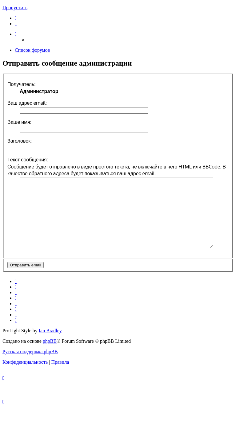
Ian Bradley (50, 344)
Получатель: (21, 84)
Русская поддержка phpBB (30, 365)
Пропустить (14, 7)
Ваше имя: (19, 122)
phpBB (50, 355)
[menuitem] (16, 18)
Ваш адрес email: (27, 103)
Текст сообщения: (27, 159)
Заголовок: (19, 141)
